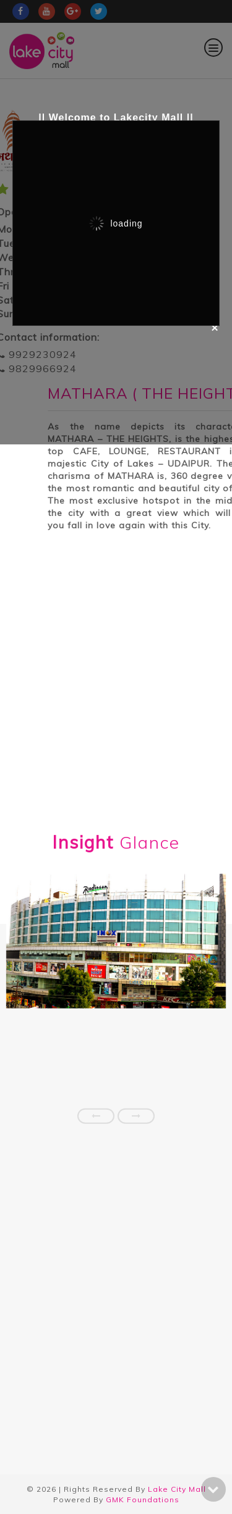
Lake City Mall (177, 1489)
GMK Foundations (142, 1499)
